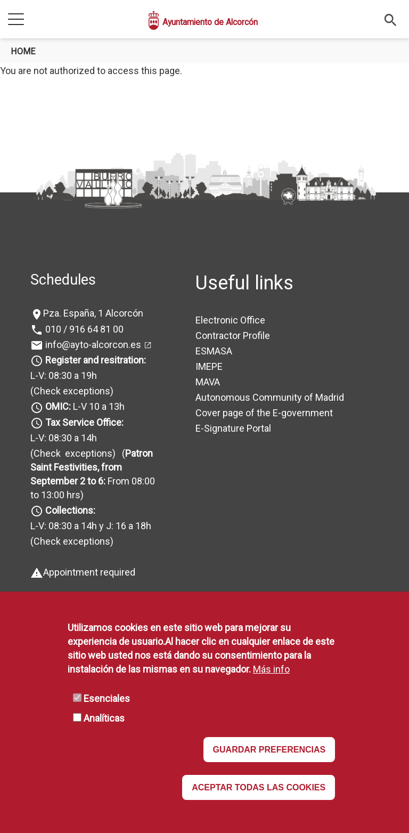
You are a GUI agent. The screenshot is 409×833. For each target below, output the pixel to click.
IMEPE (209, 366)
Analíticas (104, 718)
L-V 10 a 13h (84, 406)
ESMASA (213, 351)
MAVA (207, 381)
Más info (271, 669)
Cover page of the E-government (264, 412)
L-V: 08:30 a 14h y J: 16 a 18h (90, 525)
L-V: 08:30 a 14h (63, 437)
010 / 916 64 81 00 (83, 329)
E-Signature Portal (233, 428)
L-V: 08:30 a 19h (63, 375)
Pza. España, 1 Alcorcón (93, 313)
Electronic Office (230, 320)
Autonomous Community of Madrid (269, 397)
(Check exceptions (70, 391)
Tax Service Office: (84, 422)
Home (23, 51)
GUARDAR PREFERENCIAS (269, 749)
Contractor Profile (232, 335)
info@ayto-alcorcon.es (92, 344)
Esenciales (107, 698)
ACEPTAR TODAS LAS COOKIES (258, 787)
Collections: (70, 510)
